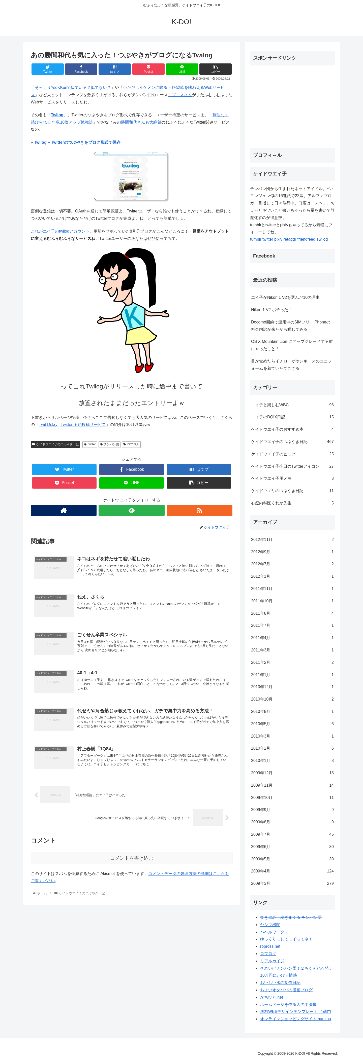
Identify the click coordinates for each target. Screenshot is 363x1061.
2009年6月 (292, 847)
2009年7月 (292, 834)
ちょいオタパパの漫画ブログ (286, 990)
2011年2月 (292, 662)
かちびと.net (271, 997)
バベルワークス (274, 932)
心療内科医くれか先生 (292, 503)
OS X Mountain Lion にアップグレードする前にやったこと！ (292, 345)
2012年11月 (292, 539)
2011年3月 (292, 650)
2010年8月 (292, 711)
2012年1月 (292, 576)
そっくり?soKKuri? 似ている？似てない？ (73, 87)
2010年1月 (292, 760)
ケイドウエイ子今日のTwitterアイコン (292, 466)
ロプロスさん (180, 95)
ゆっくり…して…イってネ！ (286, 939)
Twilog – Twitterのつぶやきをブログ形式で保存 (77, 142)
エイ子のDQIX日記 (292, 417)
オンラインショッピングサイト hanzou (295, 1019)
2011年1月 (292, 675)
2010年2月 (292, 748)
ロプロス (131, 444)
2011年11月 (292, 589)
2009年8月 (292, 822)
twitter (90, 444)
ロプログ (268, 954)
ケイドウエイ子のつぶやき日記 (55, 444)
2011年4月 (292, 638)
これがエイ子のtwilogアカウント (60, 231)
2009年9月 (292, 810)
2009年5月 (292, 859)
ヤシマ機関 (270, 925)
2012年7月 (292, 564)
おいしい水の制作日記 (280, 982)
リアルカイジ (272, 961)
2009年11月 (292, 785)
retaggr (290, 239)
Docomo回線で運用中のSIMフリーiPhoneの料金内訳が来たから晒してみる (290, 326)
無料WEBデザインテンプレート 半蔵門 (295, 1011)
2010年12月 (292, 687)
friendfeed (306, 239)
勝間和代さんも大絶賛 (141, 122)
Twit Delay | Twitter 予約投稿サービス (72, 424)
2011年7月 (292, 625)
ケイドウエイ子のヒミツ (292, 454)
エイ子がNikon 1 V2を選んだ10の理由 (285, 297)
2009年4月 (292, 871)
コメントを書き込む (131, 858)
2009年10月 (292, 797)
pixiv (278, 239)
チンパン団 (109, 444)
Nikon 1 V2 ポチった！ (271, 310)
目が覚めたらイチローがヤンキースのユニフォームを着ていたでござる (291, 365)
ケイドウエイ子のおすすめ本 (292, 429)
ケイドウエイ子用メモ (292, 478)
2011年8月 (292, 613)
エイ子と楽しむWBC (292, 405)
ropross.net (270, 946)
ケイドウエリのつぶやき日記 (292, 491)
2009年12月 (292, 773)
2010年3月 (292, 736)
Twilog (57, 115)
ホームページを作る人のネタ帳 (288, 1004)
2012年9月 (292, 552)
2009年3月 (292, 883)
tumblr (255, 239)
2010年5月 (292, 724)
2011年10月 (292, 601)
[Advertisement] (292, 104)
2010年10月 (292, 699)
